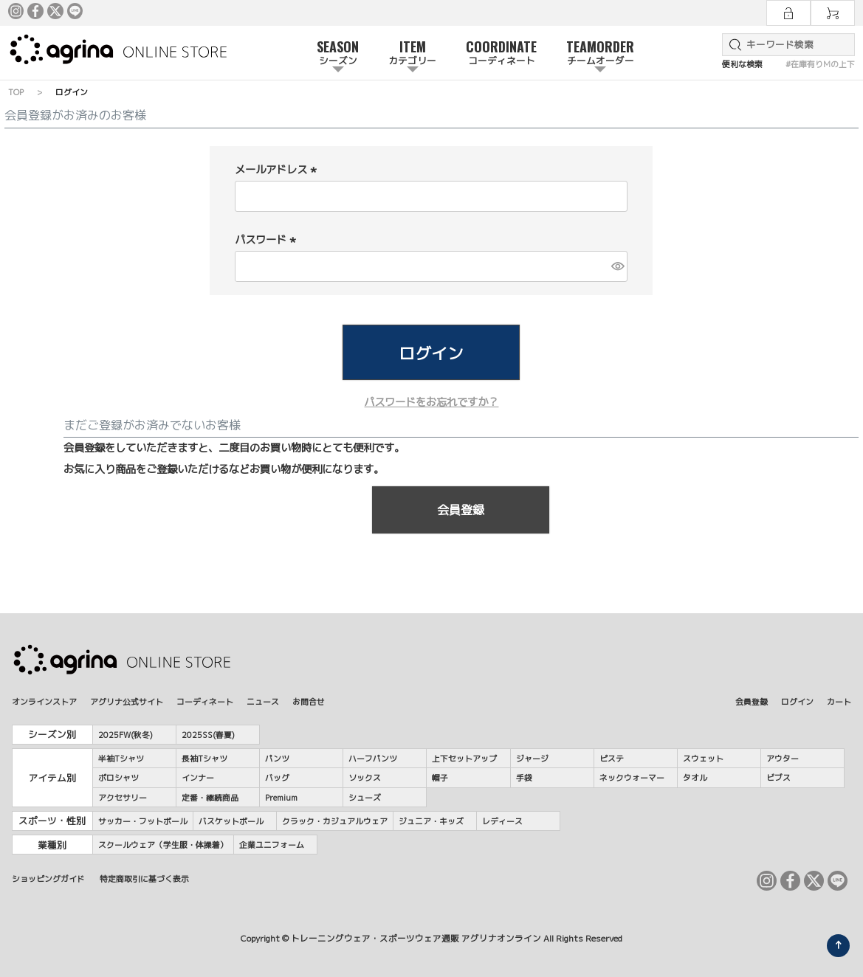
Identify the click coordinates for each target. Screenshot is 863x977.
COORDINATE (501, 53)
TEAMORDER (600, 53)
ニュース (263, 701)
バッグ (277, 777)
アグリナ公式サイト (126, 701)
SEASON (338, 53)
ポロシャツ (118, 777)
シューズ (364, 797)
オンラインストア (44, 701)
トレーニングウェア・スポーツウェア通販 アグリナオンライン (416, 939)
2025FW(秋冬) (125, 734)
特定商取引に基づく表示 (144, 878)
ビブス (778, 777)
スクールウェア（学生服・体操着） (163, 844)
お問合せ (308, 701)
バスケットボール (231, 820)
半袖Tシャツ (121, 758)
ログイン (797, 701)
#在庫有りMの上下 (820, 63)
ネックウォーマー (631, 777)
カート (839, 701)
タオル (695, 777)
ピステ (611, 758)
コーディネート (204, 701)
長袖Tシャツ (204, 758)
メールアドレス (277, 169)
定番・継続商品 (210, 797)
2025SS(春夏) (208, 734)
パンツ (277, 758)
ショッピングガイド (48, 878)
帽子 (440, 777)
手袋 (524, 777)
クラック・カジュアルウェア (335, 820)
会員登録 (751, 701)
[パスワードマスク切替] (618, 266)
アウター (782, 758)
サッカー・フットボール (143, 820)
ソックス (364, 777)
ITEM (412, 53)
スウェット (703, 758)
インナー (198, 777)
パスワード (267, 239)
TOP (16, 91)
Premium (281, 797)
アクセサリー (122, 797)
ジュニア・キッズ (431, 820)
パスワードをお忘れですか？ (431, 402)
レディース (502, 820)
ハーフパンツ (372, 758)
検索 (732, 44)
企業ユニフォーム (271, 844)
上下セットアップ (464, 758)
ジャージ (532, 758)
